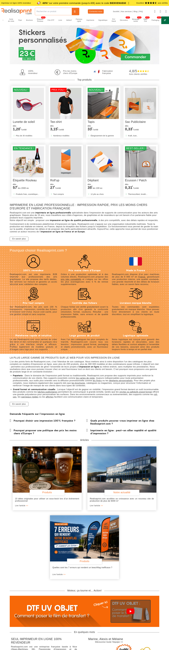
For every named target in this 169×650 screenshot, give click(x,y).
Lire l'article (20, 490)
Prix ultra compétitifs (21, 618)
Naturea (126, 608)
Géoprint (126, 616)
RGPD (79, 647)
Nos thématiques (147, 608)
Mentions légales (54, 647)
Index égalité (145, 613)
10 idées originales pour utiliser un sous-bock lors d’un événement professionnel (34, 484)
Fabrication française (21, 612)
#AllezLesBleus (146, 618)
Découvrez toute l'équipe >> (109, 558)
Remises (126, 611)
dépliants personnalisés (121, 380)
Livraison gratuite (19, 608)
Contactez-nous (95, 11)
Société (116, 11)
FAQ (141, 11)
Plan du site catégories (93, 647)
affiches (49, 397)
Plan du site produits (114, 647)
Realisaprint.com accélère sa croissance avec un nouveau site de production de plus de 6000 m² (84, 485)
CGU (72, 647)
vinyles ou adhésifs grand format (135, 392)
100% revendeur (19, 615)
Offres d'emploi (146, 611)
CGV (65, 647)
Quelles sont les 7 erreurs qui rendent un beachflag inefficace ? (134, 484)
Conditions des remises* (128, 619)
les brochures (78, 383)
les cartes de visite (85, 378)
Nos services (126, 11)
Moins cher (127, 613)
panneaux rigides (29, 397)
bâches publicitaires (47, 392)
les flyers (97, 380)
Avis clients (144, 616)
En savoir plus (19, 239)
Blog (135, 11)
